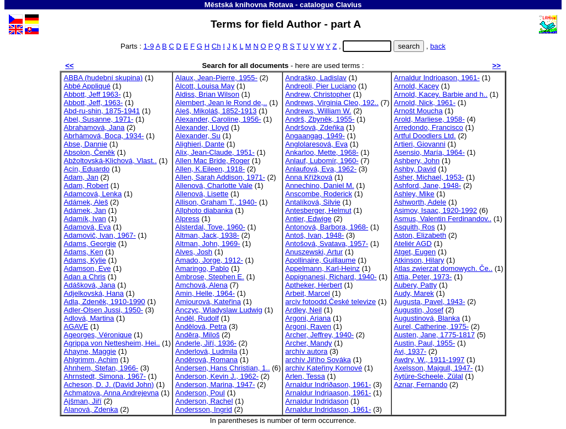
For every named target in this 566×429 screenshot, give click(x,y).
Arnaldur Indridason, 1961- (328, 409)
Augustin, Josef (419, 310)
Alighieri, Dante (199, 144)
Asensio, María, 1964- (429, 152)
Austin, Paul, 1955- (424, 343)
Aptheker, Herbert (313, 285)
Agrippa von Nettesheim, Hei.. (112, 343)
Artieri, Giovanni (420, 144)
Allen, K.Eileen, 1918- (210, 169)
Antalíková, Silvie (312, 202)
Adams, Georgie (90, 243)
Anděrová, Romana (206, 359)
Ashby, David (415, 169)
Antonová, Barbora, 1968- (326, 227)
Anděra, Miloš (197, 335)
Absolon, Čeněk (89, 152)
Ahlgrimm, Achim (91, 359)
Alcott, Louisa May (204, 86)
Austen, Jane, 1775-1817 (434, 335)
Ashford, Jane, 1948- (428, 185)
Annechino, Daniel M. (319, 185)
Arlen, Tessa (305, 376)
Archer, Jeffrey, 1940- (319, 335)
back (438, 46)
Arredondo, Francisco (428, 127)
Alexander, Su (198, 136)
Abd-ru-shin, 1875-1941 (102, 111)
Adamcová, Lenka (93, 194)
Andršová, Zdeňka (314, 127)
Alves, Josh (193, 252)
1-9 (149, 46)
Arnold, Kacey (416, 86)
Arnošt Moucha (418, 111)
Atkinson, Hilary (419, 260)
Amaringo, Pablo (202, 268)
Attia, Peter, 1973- (423, 277)
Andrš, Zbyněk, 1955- (319, 119)
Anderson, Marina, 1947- (215, 384)
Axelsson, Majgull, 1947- (433, 368)
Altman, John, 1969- (207, 243)
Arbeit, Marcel (307, 293)
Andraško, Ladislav (316, 78)
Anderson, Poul (200, 393)
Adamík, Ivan (85, 218)
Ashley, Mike (414, 194)
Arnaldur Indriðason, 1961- (328, 384)
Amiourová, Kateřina (208, 301)
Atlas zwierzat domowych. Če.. (443, 268)
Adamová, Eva (87, 227)
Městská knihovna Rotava (249, 5)
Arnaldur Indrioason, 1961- (437, 78)
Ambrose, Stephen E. (209, 277)
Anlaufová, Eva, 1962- (321, 169)
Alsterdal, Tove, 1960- (210, 227)
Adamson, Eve (87, 268)
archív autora (306, 351)
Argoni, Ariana (308, 318)
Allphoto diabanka (204, 210)
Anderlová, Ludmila (206, 351)
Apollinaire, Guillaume (320, 260)
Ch (216, 46)
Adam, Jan (81, 177)
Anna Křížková (308, 177)
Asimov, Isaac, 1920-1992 (436, 210)
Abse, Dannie (85, 144)
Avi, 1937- (410, 351)
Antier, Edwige (308, 218)
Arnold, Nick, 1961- (424, 102)
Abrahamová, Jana (94, 127)
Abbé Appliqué (87, 86)
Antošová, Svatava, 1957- (326, 243)
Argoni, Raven (308, 326)
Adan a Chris (85, 277)
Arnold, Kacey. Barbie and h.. (441, 94)
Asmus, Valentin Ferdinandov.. (443, 218)
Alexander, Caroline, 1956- (218, 119)
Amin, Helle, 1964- (205, 293)
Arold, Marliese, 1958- (429, 119)
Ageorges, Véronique (98, 335)
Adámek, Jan (85, 210)
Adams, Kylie (85, 260)
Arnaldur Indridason (316, 401)
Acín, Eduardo (86, 169)
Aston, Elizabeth (420, 235)
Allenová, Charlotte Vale (214, 185)
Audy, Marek (414, 293)
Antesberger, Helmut (318, 210)
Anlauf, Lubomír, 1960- (322, 160)
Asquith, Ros (414, 227)
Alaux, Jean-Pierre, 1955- (216, 78)
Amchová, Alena (201, 285)
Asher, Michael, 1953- (429, 177)
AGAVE (76, 326)
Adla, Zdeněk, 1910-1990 (104, 301)
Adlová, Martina (89, 318)
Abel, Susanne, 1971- (98, 119)
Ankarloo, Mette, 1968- (322, 152)
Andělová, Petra (201, 326)
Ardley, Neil (303, 310)
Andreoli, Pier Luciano (320, 86)
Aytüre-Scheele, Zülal (428, 376)
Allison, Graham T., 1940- (216, 202)
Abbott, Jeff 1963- (92, 94)
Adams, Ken (83, 252)
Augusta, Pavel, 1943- (429, 301)
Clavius (348, 5)
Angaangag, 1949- (315, 136)
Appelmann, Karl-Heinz (322, 268)
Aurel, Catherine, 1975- (431, 326)
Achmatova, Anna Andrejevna (111, 393)
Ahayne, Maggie (90, 351)
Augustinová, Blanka (427, 318)
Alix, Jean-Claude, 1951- (215, 152)
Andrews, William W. (318, 111)
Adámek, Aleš (86, 202)
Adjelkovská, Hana (94, 293)
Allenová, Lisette (201, 194)
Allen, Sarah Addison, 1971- (220, 177)
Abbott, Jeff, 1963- (93, 102)
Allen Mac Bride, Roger (212, 160)
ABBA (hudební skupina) (103, 78)
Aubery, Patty (415, 285)
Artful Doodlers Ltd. (425, 136)
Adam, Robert (86, 185)
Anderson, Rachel (204, 401)
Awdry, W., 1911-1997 (429, 359)
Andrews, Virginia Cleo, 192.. (332, 102)
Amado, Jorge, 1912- (209, 260)
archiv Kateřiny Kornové (323, 368)
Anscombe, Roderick (318, 194)
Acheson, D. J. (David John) (109, 384)
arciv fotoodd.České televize (330, 301)
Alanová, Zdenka (91, 409)
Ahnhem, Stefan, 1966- (101, 368)
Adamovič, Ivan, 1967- (99, 235)
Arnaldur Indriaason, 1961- (328, 393)
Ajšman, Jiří (82, 401)
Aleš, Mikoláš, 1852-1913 (215, 111)
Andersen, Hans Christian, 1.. (222, 368)
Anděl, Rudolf (197, 318)
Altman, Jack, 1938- (207, 235)
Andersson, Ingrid (203, 409)
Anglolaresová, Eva (316, 144)
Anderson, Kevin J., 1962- (217, 376)
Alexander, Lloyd (202, 127)
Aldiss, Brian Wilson (207, 94)
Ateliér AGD (413, 243)
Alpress (187, 218)
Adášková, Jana (89, 285)
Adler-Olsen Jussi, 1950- (103, 310)
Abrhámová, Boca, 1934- (104, 136)
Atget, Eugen (415, 252)
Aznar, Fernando (421, 384)
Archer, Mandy (308, 343)
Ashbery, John (417, 160)
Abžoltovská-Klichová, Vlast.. (110, 160)
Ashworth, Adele (420, 202)
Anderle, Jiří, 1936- (206, 343)
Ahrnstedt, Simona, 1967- (105, 376)
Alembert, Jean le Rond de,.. (221, 102)
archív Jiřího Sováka (318, 359)
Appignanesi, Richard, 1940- (330, 277)
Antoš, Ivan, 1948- (314, 235)
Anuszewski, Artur (314, 252)
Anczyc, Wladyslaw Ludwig (218, 310)
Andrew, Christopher (318, 94)
